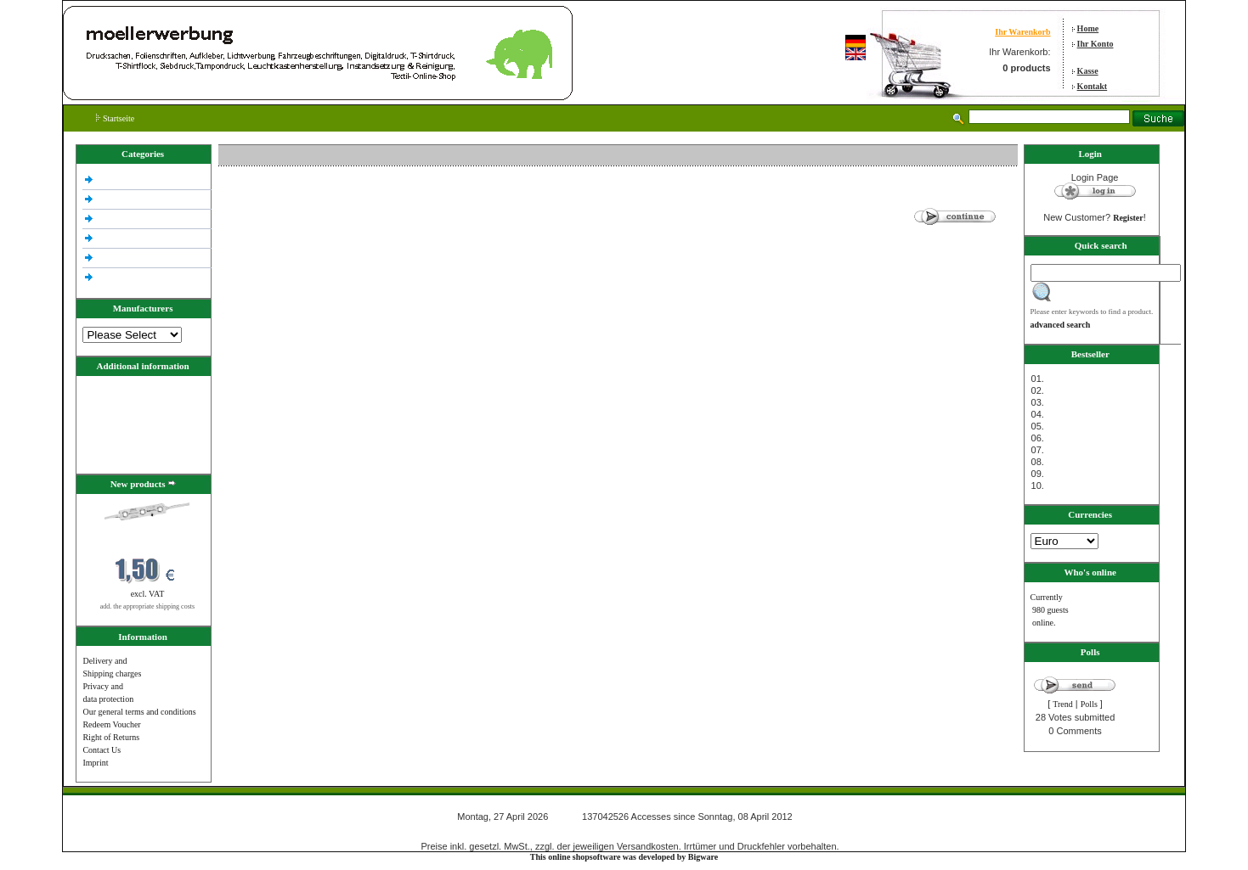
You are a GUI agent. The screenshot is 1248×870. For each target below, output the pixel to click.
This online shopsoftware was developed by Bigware (624, 857)
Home (1088, 28)
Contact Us (101, 750)
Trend (1063, 704)
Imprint (95, 762)
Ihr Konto (1095, 43)
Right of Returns (110, 737)
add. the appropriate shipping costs (147, 606)
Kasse (1087, 71)
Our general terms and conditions (138, 711)
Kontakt (1092, 86)
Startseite (115, 118)
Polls (1089, 704)
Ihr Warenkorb (1022, 31)
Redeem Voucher (111, 724)
